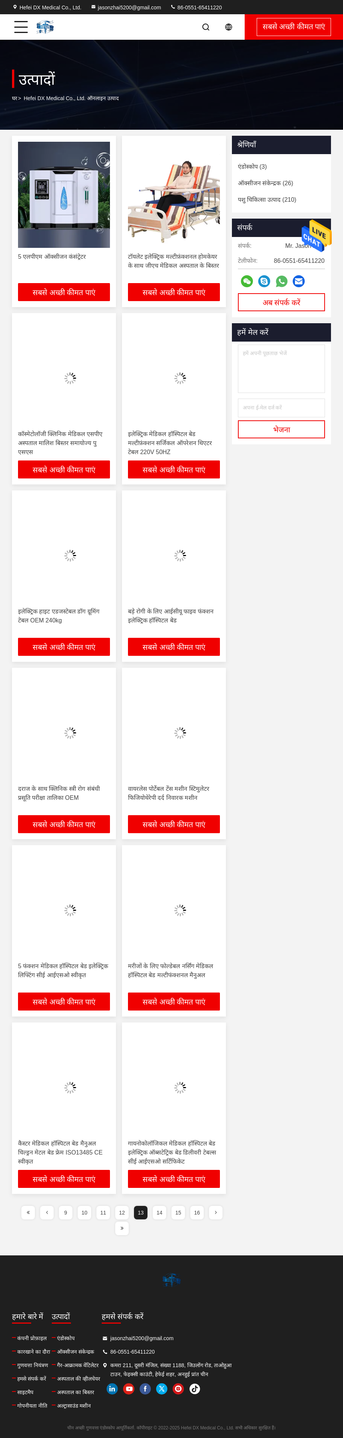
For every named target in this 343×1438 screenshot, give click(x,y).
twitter (264, 1389)
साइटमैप (25, 1392)
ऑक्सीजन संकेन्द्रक (127, 1352)
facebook (248, 1389)
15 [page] (178, 1213)
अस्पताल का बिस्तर (127, 1392)
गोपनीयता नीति (32, 1406)
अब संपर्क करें (281, 302)
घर (14, 98)
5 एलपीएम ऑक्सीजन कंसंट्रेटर (52, 256)
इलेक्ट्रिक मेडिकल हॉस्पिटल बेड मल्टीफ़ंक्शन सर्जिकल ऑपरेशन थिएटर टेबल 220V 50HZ (170, 443)
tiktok (297, 1389)
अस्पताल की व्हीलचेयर (130, 1379)
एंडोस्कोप (117, 1338)
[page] (28, 1212)
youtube (231, 1389)
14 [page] (159, 1213)
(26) (265, 183)
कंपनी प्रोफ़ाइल (32, 1338)
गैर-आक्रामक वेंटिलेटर (129, 1365)
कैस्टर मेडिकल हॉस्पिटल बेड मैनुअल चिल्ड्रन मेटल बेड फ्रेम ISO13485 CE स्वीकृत (60, 1152)
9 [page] (65, 1213)
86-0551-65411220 (196, 7)
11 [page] (103, 1213)
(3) (252, 166)
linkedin (215, 1389)
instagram (281, 1389)
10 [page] (84, 1213)
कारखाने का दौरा (33, 1352)
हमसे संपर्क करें (31, 1379)
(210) (267, 199)
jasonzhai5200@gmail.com (125, 7)
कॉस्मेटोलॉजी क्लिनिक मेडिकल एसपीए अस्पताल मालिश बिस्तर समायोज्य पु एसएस (60, 443)
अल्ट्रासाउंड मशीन (125, 1406)
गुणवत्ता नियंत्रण (32, 1365)
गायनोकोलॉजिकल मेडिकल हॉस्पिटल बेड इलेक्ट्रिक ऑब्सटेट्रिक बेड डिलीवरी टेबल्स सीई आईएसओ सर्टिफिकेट (172, 1152)
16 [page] (197, 1213)
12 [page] (122, 1213)
